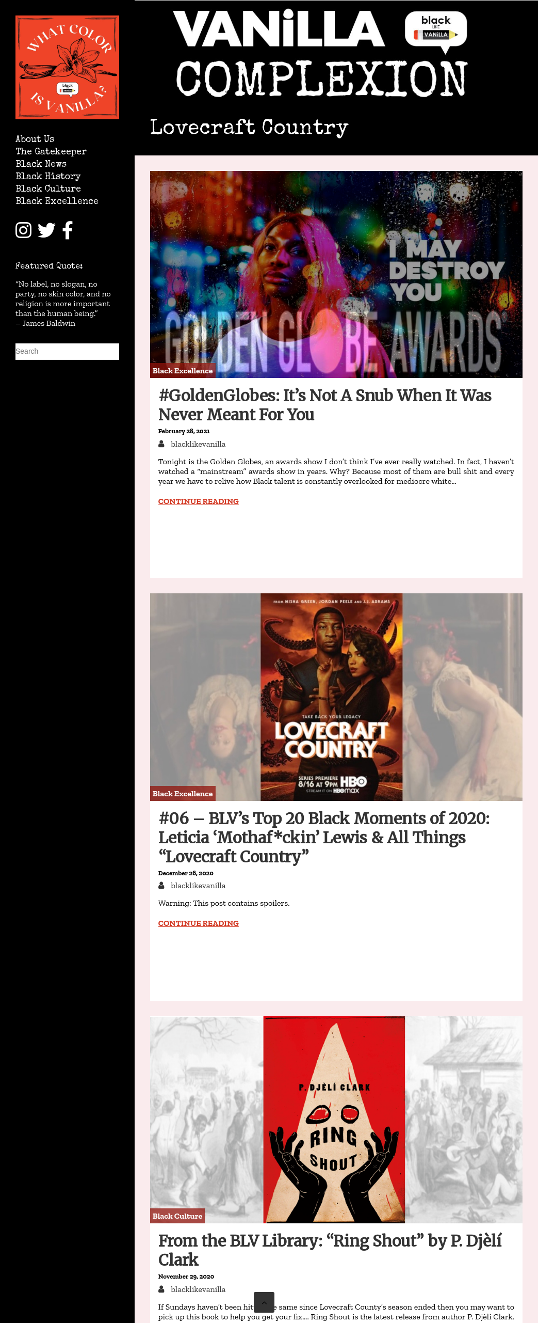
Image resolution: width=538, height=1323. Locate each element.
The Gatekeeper (51, 152)
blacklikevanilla (197, 444)
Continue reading (198, 501)
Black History (47, 177)
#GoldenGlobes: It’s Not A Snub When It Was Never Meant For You (325, 405)
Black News (41, 165)
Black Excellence (57, 202)
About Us (34, 140)
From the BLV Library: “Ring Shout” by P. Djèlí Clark (329, 1250)
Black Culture (48, 189)
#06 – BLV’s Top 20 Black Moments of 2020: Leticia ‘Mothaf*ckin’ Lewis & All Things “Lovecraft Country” (324, 838)
